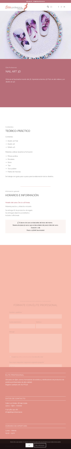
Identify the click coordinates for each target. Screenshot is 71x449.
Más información (40, 445)
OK (29, 445)
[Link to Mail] (64, 6)
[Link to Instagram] (61, 6)
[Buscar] (47, 7)
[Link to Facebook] (58, 6)
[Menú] (51, 6)
